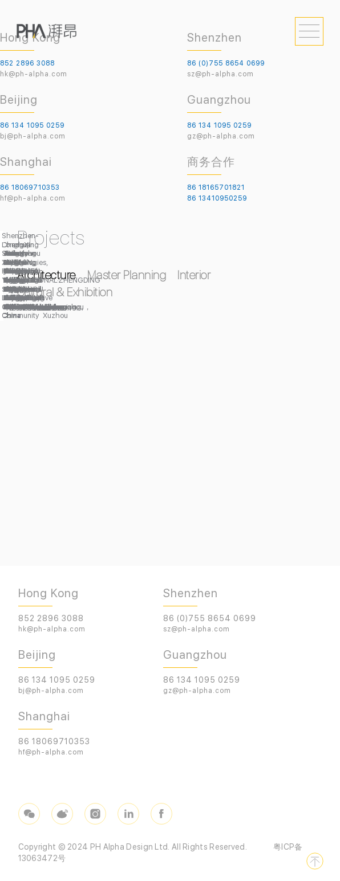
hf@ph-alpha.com (33, 198)
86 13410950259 (217, 198)
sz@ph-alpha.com (220, 74)
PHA (46, 31)
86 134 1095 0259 (32, 125)
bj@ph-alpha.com (33, 136)
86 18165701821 (216, 187)
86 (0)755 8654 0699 (226, 63)
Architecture (46, 275)
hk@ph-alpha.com (33, 74)
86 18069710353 (30, 187)
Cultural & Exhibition (65, 292)
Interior (194, 275)
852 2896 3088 (27, 63)
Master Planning (127, 275)
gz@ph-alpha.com (221, 136)
